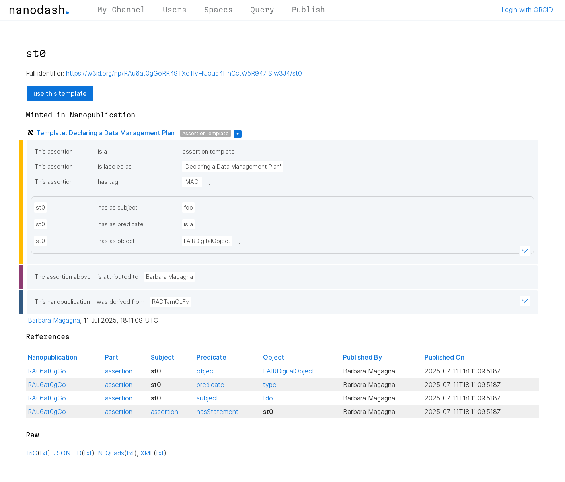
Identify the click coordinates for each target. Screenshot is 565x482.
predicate (210, 385)
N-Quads (111, 453)
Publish (308, 10)
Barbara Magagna (169, 276)
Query (262, 10)
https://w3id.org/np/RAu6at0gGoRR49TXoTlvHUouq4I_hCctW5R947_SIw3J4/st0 (184, 73)
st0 (40, 207)
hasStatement (217, 412)
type (270, 385)
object (206, 371)
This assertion (54, 151)
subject (207, 398)
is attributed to (117, 276)
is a (102, 151)
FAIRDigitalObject (207, 241)
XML (147, 453)
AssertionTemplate (205, 133)
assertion (118, 371)
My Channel (121, 10)
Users (175, 10)
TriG (31, 453)
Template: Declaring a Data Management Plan (105, 133)
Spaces (218, 10)
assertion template (209, 151)
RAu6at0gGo (47, 371)
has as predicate (121, 224)
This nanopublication (62, 301)
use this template (60, 93)
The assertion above (63, 276)
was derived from (120, 301)
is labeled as (115, 166)
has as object (116, 241)
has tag (108, 181)
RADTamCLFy (170, 301)
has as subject (118, 207)
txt (44, 453)
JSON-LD (68, 453)
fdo (188, 207)
